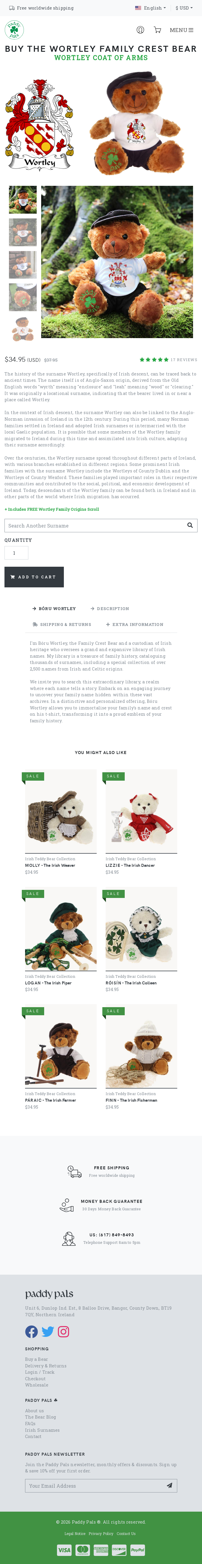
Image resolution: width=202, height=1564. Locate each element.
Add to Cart (33, 576)
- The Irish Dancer (130, 865)
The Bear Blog (40, 1417)
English (148, 8)
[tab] (54, 609)
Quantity (18, 540)
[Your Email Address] (94, 1485)
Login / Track (40, 1372)
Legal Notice (75, 1533)
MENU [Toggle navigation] (181, 30)
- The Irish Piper (48, 983)
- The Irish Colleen (131, 983)
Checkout (35, 1378)
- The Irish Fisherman (132, 1100)
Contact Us (126, 1533)
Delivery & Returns (46, 1366)
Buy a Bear (36, 1359)
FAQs (30, 1423)
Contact (33, 1436)
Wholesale (36, 1385)
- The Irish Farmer (50, 1100)
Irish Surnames (42, 1430)
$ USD (182, 8)
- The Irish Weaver (50, 865)
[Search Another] (94, 525)
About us (34, 1410)
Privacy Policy (101, 1533)
